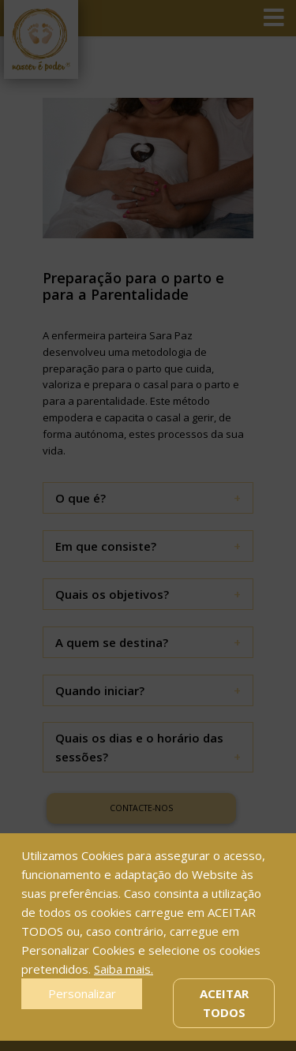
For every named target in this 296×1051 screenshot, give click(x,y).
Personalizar (82, 993)
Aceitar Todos (224, 1003)
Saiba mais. (123, 969)
